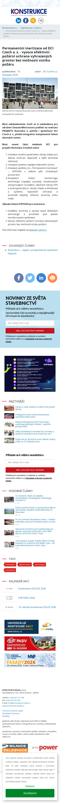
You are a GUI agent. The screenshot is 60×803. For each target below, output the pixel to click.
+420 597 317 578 (17, 697)
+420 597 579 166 (13, 700)
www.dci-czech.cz (38, 229)
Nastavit (29, 786)
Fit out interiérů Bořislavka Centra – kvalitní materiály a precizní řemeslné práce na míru (35, 520)
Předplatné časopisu (11, 713)
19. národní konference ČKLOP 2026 (37, 607)
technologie (40, 564)
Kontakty (5, 716)
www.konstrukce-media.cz (13, 706)
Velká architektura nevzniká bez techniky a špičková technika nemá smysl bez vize (34, 432)
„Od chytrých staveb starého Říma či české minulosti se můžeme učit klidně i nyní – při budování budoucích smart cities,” (35, 543)
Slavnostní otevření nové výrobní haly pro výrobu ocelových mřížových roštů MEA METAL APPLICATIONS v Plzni (34, 531)
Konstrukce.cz (9, 27)
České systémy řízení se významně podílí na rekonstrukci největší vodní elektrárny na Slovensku (35, 509)
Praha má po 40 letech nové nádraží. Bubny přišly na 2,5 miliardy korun (35, 440)
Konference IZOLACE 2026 (32, 588)
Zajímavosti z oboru (30, 27)
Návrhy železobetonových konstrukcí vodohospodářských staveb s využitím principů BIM (33, 424)
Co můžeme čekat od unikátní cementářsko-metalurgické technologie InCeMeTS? (33, 498)
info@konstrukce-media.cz (19, 703)
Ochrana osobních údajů (12, 710)
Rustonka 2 (10, 564)
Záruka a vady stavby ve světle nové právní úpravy (35, 408)
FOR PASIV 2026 (26, 597)
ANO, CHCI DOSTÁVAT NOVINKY (30, 330)
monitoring (10, 570)
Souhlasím (30, 793)
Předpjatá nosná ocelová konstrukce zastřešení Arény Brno (32, 415)
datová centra (25, 564)
